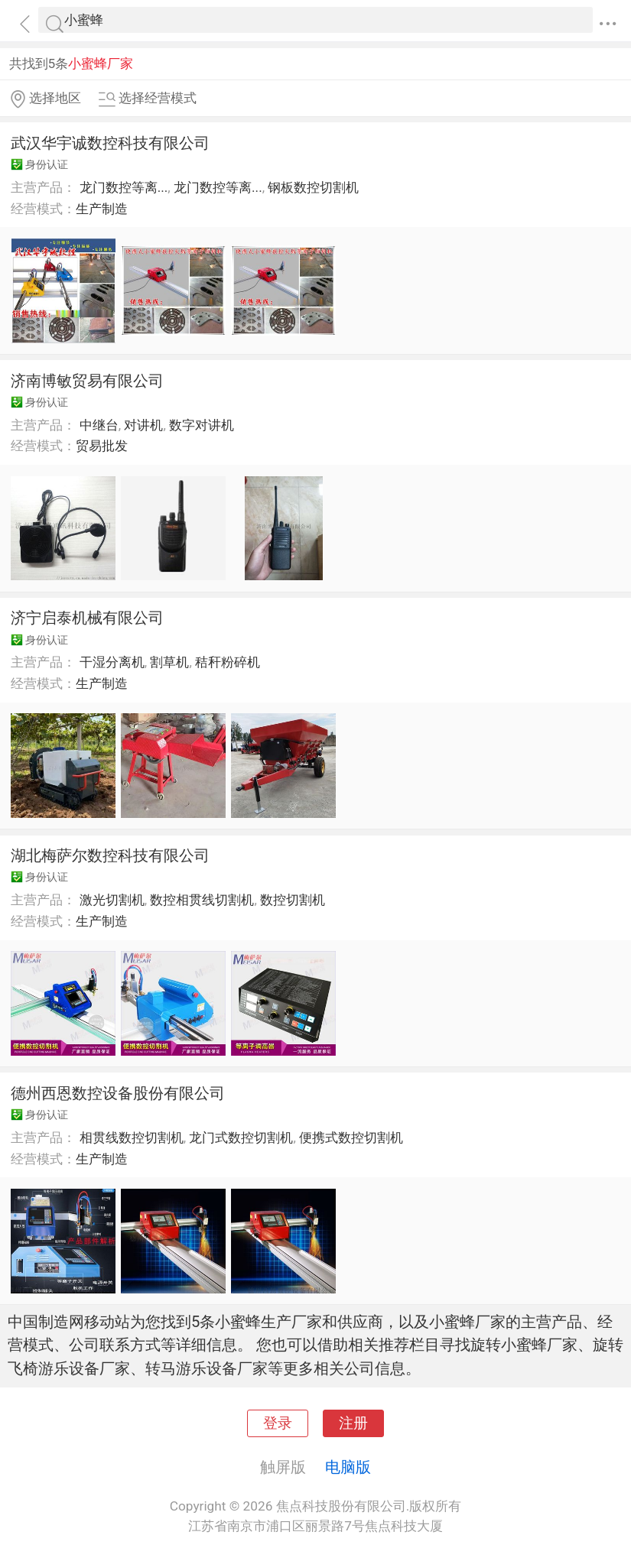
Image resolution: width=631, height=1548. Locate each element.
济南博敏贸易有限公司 (87, 381)
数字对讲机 (201, 425)
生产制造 (102, 208)
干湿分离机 (112, 662)
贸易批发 (102, 445)
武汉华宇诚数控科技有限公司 (110, 143)
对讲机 (143, 425)
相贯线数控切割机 (132, 1137)
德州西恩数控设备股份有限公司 (118, 1093)
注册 (353, 1423)
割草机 (169, 662)
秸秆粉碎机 (227, 662)
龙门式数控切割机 (241, 1137)
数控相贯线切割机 (202, 899)
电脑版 (348, 1467)
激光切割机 (112, 899)
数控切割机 (292, 899)
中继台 (99, 425)
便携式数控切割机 (351, 1137)
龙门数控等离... (124, 187)
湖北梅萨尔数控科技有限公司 (110, 855)
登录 (277, 1423)
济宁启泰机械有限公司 (87, 617)
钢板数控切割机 (313, 187)
